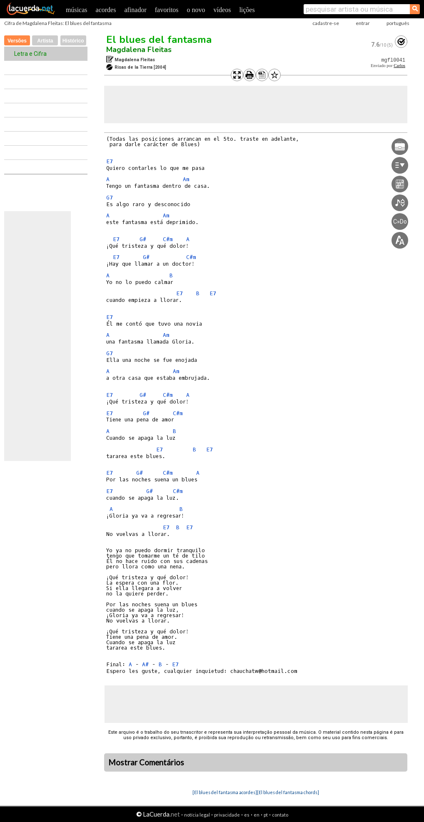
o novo (196, 9)
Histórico (73, 41)
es (246, 814)
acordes (106, 9)
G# (143, 239)
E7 (109, 161)
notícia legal (197, 814)
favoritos (167, 9)
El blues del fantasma (159, 39)
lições (246, 9)
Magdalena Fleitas (139, 50)
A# (145, 664)
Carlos (399, 65)
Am (186, 179)
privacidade (227, 814)
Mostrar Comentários (146, 762)
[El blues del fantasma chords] (288, 792)
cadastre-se (325, 23)
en (256, 814)
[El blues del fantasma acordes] (224, 792)
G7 (109, 197)
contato (280, 814)
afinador (135, 9)
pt (266, 814)
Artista (45, 41)
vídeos (222, 9)
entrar (363, 23)
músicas (76, 9)
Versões (17, 41)
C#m (168, 239)
